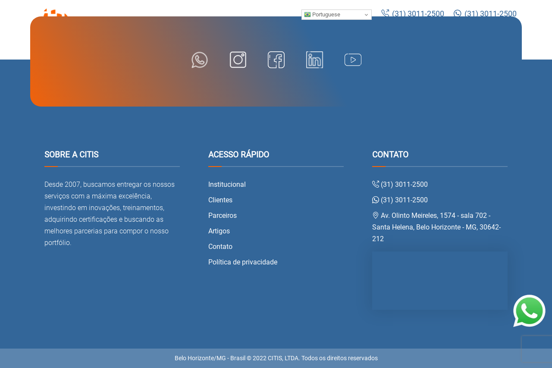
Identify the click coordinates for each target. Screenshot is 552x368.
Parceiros (222, 215)
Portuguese (322, 14)
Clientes (220, 200)
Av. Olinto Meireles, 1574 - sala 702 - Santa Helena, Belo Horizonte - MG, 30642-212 (436, 227)
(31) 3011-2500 (412, 14)
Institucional (227, 184)
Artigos (219, 231)
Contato (220, 246)
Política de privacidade (242, 262)
